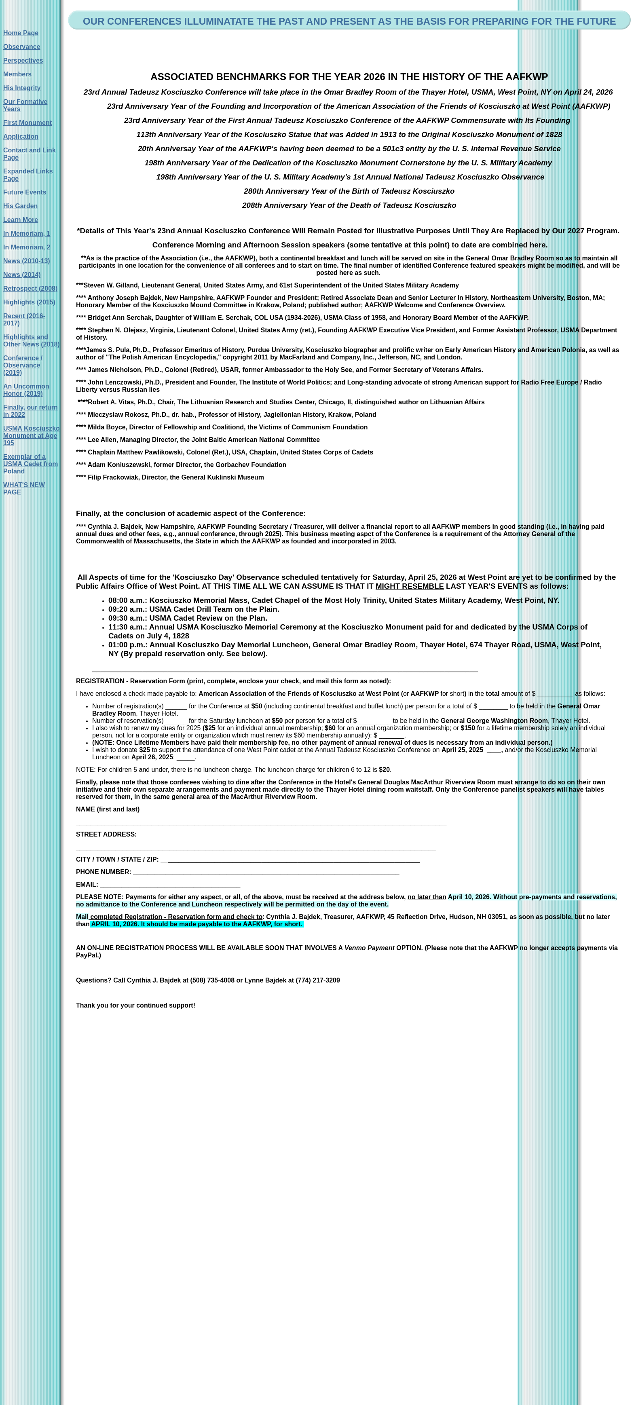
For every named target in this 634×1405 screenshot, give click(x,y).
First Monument (27, 122)
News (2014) (22, 274)
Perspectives (23, 60)
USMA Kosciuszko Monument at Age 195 (31, 435)
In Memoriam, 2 (26, 247)
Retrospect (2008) (30, 288)
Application (20, 136)
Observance (21, 46)
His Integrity (21, 88)
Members (17, 74)
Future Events (24, 192)
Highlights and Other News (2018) (31, 341)
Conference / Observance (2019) (22, 365)
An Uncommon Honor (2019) (26, 390)
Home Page (20, 33)
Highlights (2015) (29, 302)
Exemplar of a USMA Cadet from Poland (30, 464)
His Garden (20, 206)
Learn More (20, 219)
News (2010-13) (26, 261)
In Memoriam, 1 (26, 233)
